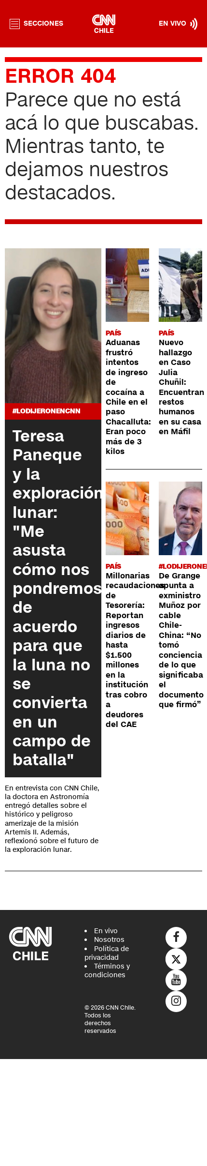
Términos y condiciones (107, 971)
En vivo (106, 931)
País (113, 333)
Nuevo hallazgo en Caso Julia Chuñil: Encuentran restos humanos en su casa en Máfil (181, 387)
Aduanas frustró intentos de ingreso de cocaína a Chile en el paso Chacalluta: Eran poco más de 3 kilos (128, 397)
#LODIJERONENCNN (47, 411)
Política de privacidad (106, 953)
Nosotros (109, 939)
